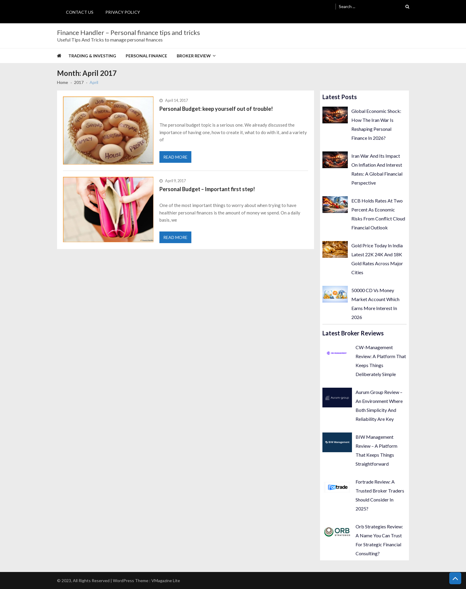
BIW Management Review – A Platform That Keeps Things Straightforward (376, 450)
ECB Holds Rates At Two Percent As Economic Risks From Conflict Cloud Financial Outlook (378, 214)
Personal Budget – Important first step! (207, 189)
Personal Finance (146, 55)
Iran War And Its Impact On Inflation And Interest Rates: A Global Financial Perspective (376, 169)
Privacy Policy (122, 12)
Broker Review (194, 55)
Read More (175, 156)
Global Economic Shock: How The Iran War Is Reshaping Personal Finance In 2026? (376, 124)
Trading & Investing (92, 55)
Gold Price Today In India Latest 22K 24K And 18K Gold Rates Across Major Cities (377, 259)
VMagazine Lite (165, 580)
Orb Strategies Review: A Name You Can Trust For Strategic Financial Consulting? (379, 540)
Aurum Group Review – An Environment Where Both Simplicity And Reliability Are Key (379, 405)
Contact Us (79, 12)
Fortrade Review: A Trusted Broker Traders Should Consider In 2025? (380, 495)
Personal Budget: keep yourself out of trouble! (216, 108)
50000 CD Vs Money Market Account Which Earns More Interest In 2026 (375, 303)
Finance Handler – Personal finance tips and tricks (128, 32)
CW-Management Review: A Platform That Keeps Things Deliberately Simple (381, 360)
